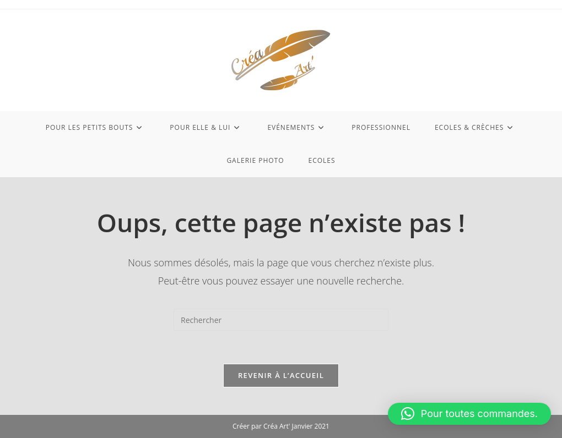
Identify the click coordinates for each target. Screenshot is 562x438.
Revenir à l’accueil (281, 375)
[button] (469, 414)
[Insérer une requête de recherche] (281, 320)
